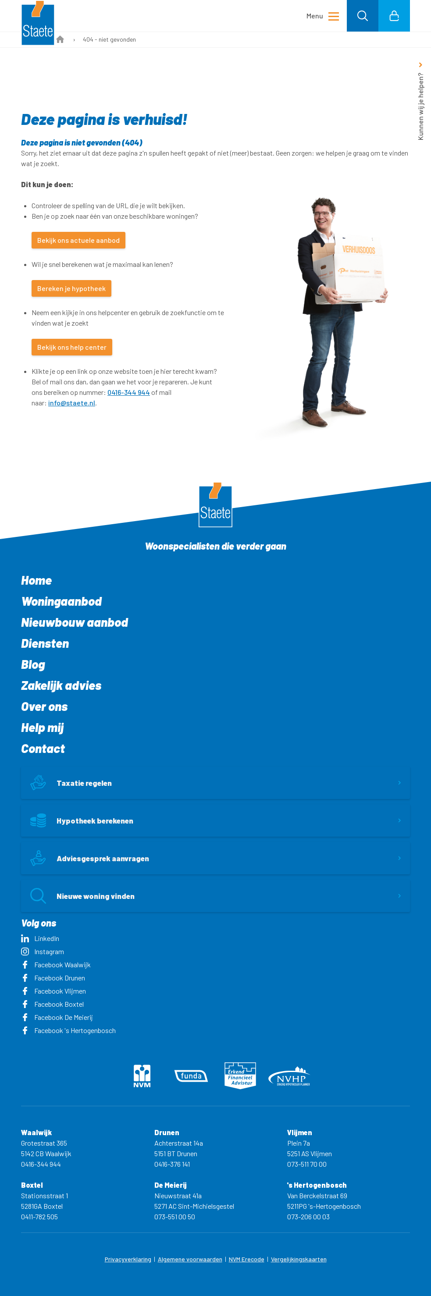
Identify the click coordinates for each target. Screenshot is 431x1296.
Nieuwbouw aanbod (74, 621)
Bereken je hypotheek (71, 288)
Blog (33, 664)
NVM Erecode (246, 1259)
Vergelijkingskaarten (299, 1259)
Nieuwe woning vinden (82, 896)
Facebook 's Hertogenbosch (68, 1030)
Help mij (42, 727)
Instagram (42, 951)
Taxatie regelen (71, 783)
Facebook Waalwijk (56, 964)
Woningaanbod (61, 600)
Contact (43, 748)
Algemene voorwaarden (190, 1259)
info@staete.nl (71, 402)
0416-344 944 (128, 392)
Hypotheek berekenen (81, 820)
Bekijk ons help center (72, 347)
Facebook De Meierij (57, 1017)
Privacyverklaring (128, 1259)
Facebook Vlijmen (53, 991)
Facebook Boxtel (52, 1004)
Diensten (45, 643)
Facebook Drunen (53, 977)
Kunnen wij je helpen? (420, 106)
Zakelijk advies (61, 685)
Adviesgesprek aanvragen (89, 858)
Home (36, 579)
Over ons (44, 706)
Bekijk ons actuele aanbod (78, 240)
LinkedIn (40, 938)
